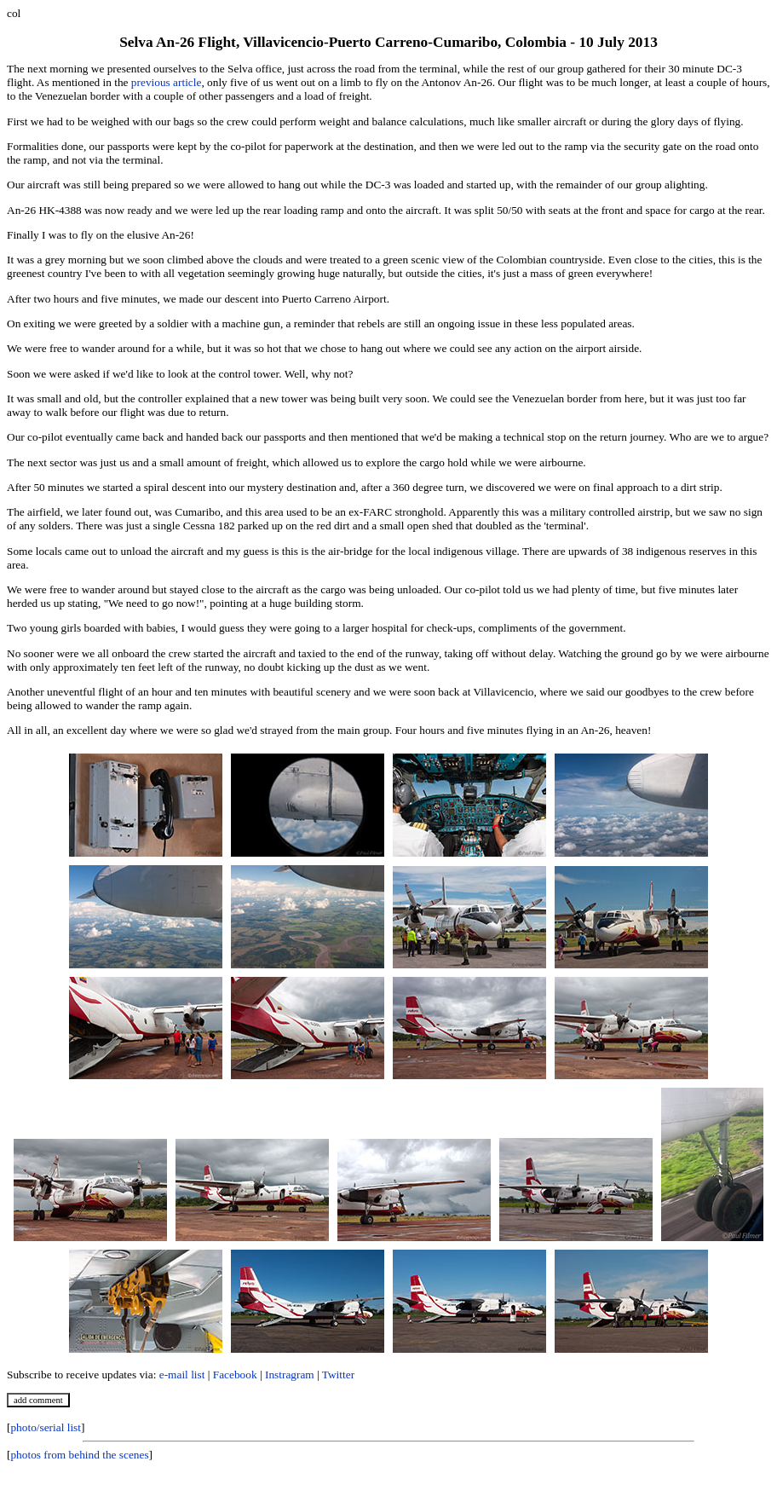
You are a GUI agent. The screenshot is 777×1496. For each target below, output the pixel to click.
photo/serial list (45, 1427)
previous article (166, 82)
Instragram (289, 1374)
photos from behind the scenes (79, 1454)
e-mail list (182, 1374)
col (13, 13)
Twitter (338, 1374)
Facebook (235, 1374)
